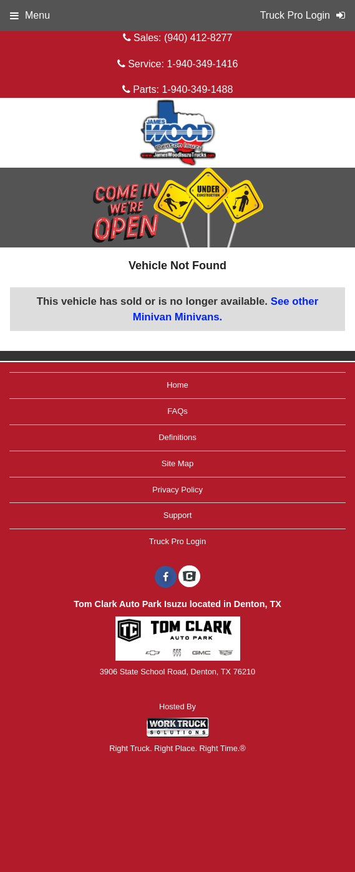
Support (177, 515)
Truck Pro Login (177, 541)
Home (177, 385)
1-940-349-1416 (202, 64)
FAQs (177, 411)
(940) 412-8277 (198, 37)
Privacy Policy (177, 489)
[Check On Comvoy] (189, 577)
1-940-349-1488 (197, 89)
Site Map (177, 463)
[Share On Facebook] (166, 577)
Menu (30, 15)
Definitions (177, 437)
